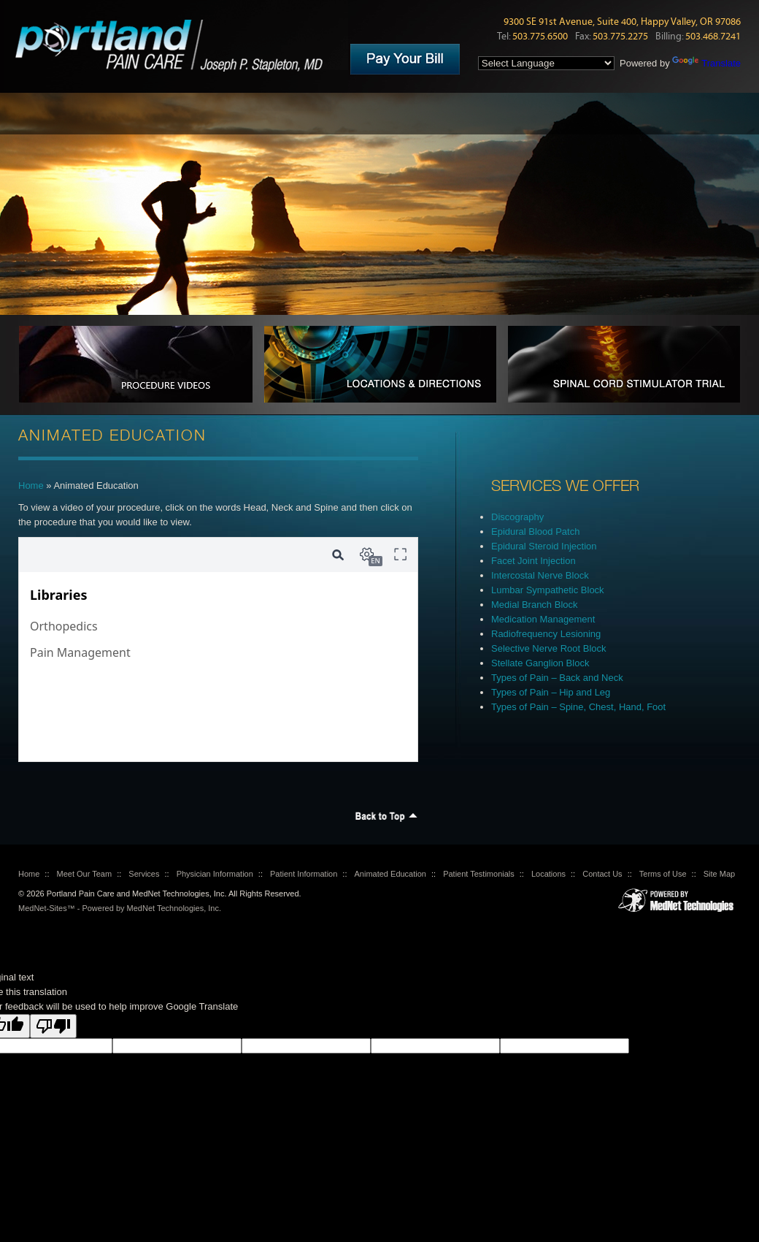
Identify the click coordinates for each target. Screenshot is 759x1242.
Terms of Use (663, 873)
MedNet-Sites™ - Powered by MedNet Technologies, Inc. (119, 908)
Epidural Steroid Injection (544, 546)
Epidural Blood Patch (535, 531)
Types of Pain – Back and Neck (557, 677)
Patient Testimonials (479, 873)
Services (143, 873)
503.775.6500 (540, 36)
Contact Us (602, 873)
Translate (706, 63)
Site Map (719, 873)
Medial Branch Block (534, 604)
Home (31, 485)
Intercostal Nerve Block (540, 575)
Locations (548, 873)
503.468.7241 (713, 36)
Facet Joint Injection (533, 560)
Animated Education (390, 873)
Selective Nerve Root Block (548, 648)
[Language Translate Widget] (546, 63)
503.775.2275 (620, 36)
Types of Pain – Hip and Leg (550, 692)
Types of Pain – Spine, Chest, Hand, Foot (578, 706)
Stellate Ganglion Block (540, 663)
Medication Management (543, 619)
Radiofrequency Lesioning (546, 633)
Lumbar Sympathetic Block (547, 589)
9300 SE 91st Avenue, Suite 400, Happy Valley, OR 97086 (622, 22)
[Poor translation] (53, 1026)
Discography (517, 516)
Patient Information (303, 873)
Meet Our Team (84, 873)
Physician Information (215, 873)
